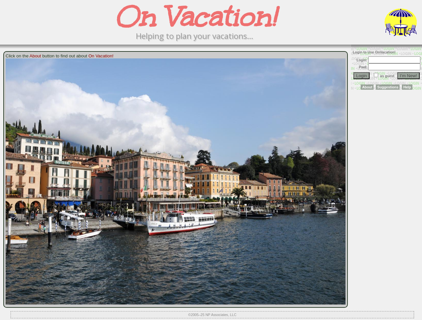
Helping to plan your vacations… (194, 35)
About (367, 87)
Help (407, 87)
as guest (387, 76)
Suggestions (387, 87)
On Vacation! (100, 55)
